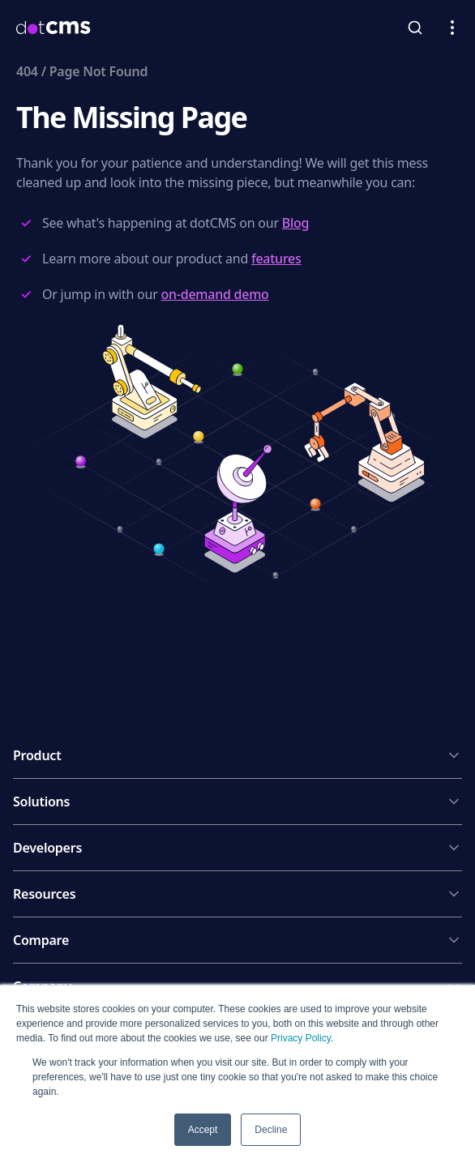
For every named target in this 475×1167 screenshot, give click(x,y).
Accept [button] (203, 1129)
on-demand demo (214, 294)
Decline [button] (271, 1129)
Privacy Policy (301, 1038)
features (276, 258)
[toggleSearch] (415, 27)
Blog (296, 223)
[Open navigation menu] (452, 27)
